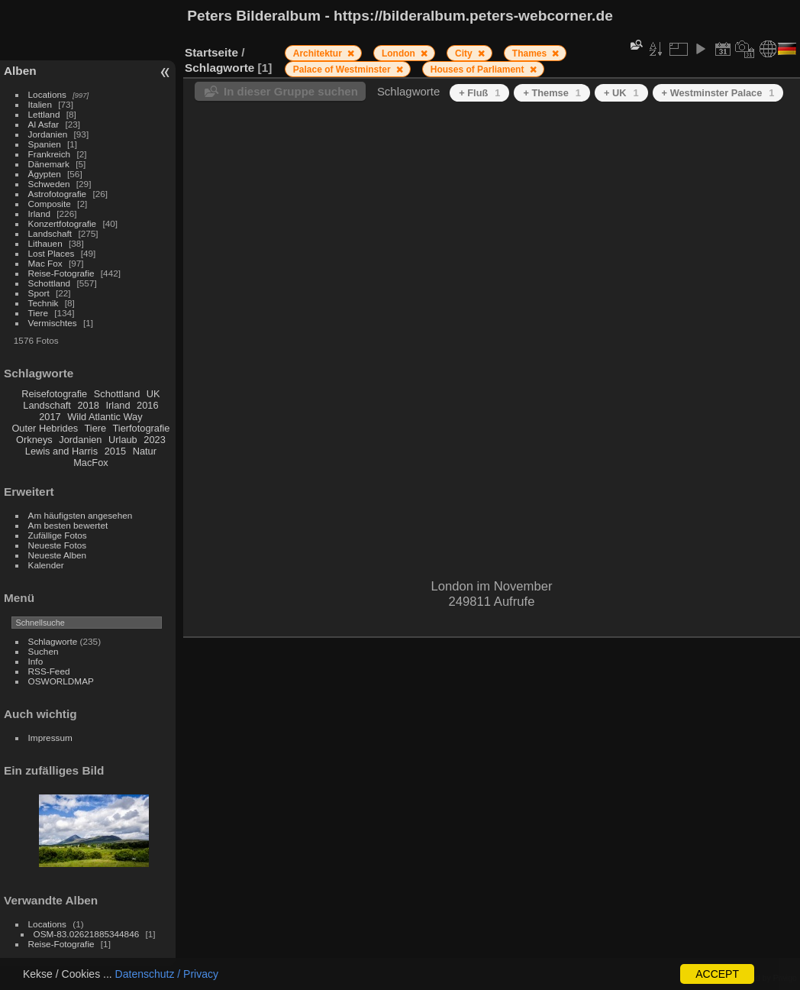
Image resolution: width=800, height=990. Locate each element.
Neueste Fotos (57, 545)
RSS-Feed (49, 671)
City (465, 53)
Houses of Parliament (479, 69)
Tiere (38, 313)
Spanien (44, 144)
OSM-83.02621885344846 (87, 934)
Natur (144, 451)
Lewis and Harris (61, 451)
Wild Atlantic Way (104, 416)
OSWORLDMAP (61, 681)
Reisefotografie (54, 394)
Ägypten (44, 174)
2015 (115, 451)
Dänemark (48, 164)
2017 (49, 416)
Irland (39, 213)
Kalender (46, 565)
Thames (531, 53)
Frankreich (49, 154)
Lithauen (45, 243)
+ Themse (552, 93)
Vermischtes (52, 323)
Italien (40, 104)
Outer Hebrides (44, 428)
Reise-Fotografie (61, 273)
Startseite (211, 52)
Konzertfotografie (62, 223)
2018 (87, 405)
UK (153, 394)
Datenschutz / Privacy (166, 974)
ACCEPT (717, 974)
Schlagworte (53, 641)
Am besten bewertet (68, 525)
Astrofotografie (57, 194)
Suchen (43, 651)
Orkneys (34, 439)
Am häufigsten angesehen (80, 515)
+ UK (621, 93)
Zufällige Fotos (57, 535)
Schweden (49, 184)
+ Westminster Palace (718, 93)
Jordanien (48, 134)
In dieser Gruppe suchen (291, 91)
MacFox (90, 462)
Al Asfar (44, 124)
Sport (39, 293)
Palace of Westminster (343, 69)
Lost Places (51, 253)
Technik (43, 303)
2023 (154, 439)
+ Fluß (479, 93)
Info (36, 661)
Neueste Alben (57, 555)
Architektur (318, 53)
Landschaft (50, 233)
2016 (147, 405)
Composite (49, 204)
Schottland (49, 283)
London (400, 53)
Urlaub (122, 439)
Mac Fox (45, 263)
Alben (20, 70)
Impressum (50, 737)
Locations (47, 94)
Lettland (44, 114)
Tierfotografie (141, 428)
